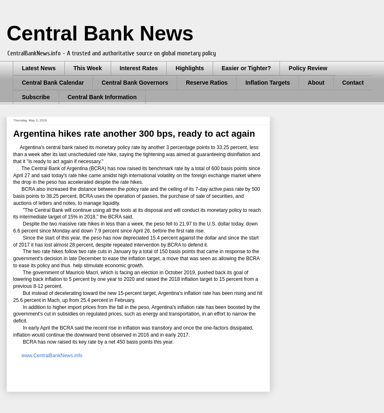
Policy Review (308, 68)
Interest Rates (139, 68)
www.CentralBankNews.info (51, 355)
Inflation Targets (267, 82)
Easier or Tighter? (246, 68)
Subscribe (36, 97)
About (316, 82)
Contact (353, 82)
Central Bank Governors (135, 82)
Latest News (39, 68)
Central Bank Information (102, 97)
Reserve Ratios (207, 82)
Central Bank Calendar (53, 82)
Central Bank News (100, 33)
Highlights (189, 68)
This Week (87, 68)
